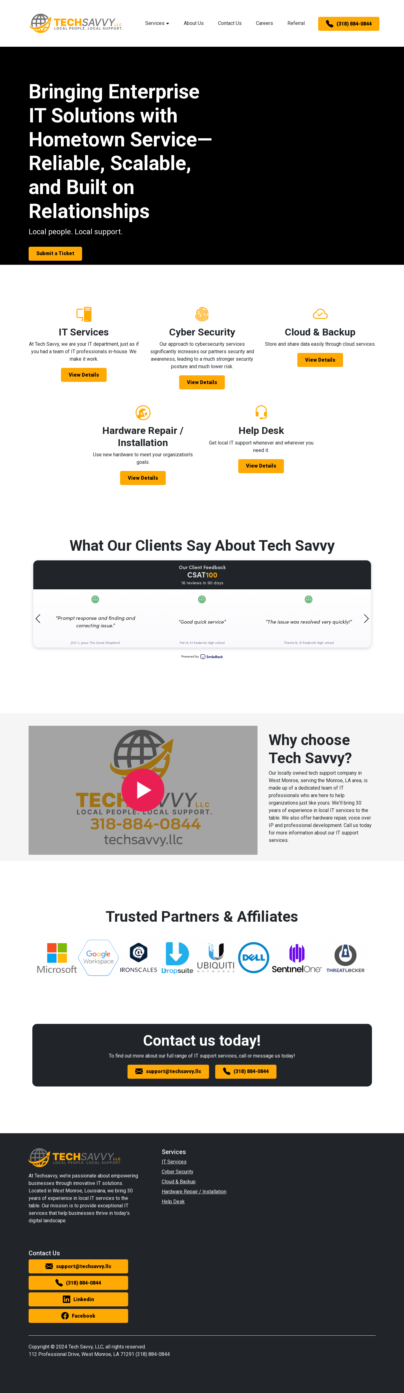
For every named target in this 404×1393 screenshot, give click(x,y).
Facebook (78, 1316)
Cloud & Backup (179, 1182)
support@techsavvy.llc (168, 1071)
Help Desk (173, 1202)
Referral (296, 23)
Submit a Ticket (55, 253)
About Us (194, 23)
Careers (264, 23)
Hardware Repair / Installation (194, 1192)
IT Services (174, 1162)
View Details (84, 375)
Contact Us (230, 23)
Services (157, 23)
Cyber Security (177, 1172)
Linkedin (78, 1299)
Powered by (202, 657)
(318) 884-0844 (349, 24)
